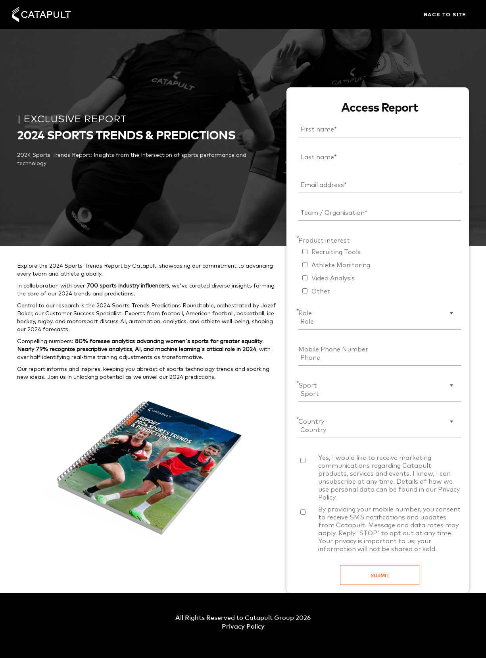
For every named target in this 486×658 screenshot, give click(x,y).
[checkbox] (379, 271)
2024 (176, 377)
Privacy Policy (243, 625)
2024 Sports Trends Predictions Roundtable (155, 306)
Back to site (445, 14)
